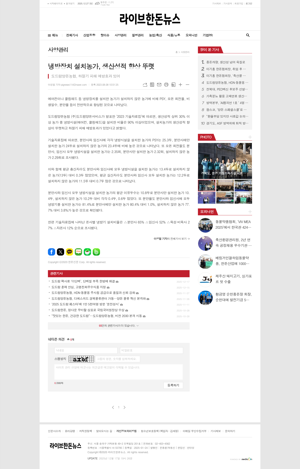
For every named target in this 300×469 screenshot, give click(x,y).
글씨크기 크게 (180, 85)
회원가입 (239, 3)
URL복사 (145, 85)
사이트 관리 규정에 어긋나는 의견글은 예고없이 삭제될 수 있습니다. (98, 367)
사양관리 (120, 35)
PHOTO (205, 136)
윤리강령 (70, 431)
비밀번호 (126, 350)
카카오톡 (69, 252)
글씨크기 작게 (187, 85)
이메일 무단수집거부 (194, 431)
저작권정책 (85, 431)
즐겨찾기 (70, 3)
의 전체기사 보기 (170, 239)
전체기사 (72, 35)
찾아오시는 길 (104, 431)
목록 (152, 85)
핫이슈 (104, 35)
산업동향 (89, 35)
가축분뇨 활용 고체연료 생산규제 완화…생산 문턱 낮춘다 (227, 96)
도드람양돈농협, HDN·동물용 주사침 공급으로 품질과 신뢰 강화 (227, 82)
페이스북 (51, 252)
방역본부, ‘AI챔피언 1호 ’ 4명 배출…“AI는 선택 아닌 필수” (227, 103)
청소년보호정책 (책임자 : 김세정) (160, 431)
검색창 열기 (248, 35)
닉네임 (60, 350)
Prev (203, 160)
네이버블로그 (78, 252)
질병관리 (138, 35)
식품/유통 (173, 35)
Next (247, 160)
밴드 (96, 252)
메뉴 (55, 35)
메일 (159, 85)
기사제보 (216, 3)
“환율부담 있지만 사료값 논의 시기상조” (227, 116)
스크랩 (173, 85)
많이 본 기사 (209, 49)
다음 (124, 407)
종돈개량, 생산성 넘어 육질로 (225, 62)
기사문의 (227, 3)
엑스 (60, 252)
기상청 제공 (105, 5)
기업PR (207, 35)
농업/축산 (155, 35)
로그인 (249, 3)
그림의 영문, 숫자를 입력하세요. (116, 358)
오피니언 (191, 35)
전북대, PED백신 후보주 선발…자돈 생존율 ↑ (227, 89)
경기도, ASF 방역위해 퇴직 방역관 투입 (227, 123)
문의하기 (230, 431)
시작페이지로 (56, 3)
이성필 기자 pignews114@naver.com (67, 84)
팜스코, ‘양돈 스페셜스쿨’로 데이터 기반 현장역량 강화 (227, 110)
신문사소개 (54, 431)
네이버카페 (87, 252)
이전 (113, 407)
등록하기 (173, 385)
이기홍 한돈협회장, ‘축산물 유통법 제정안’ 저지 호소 (227, 76)
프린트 (166, 85)
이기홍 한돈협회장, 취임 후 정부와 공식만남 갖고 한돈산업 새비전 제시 (227, 69)
